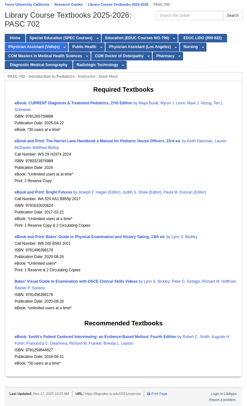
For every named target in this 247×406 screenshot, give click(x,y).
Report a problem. (223, 400)
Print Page (157, 394)
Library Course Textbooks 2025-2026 (118, 4)
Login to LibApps (224, 394)
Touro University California (27, 4)
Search (233, 15)
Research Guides (68, 4)
